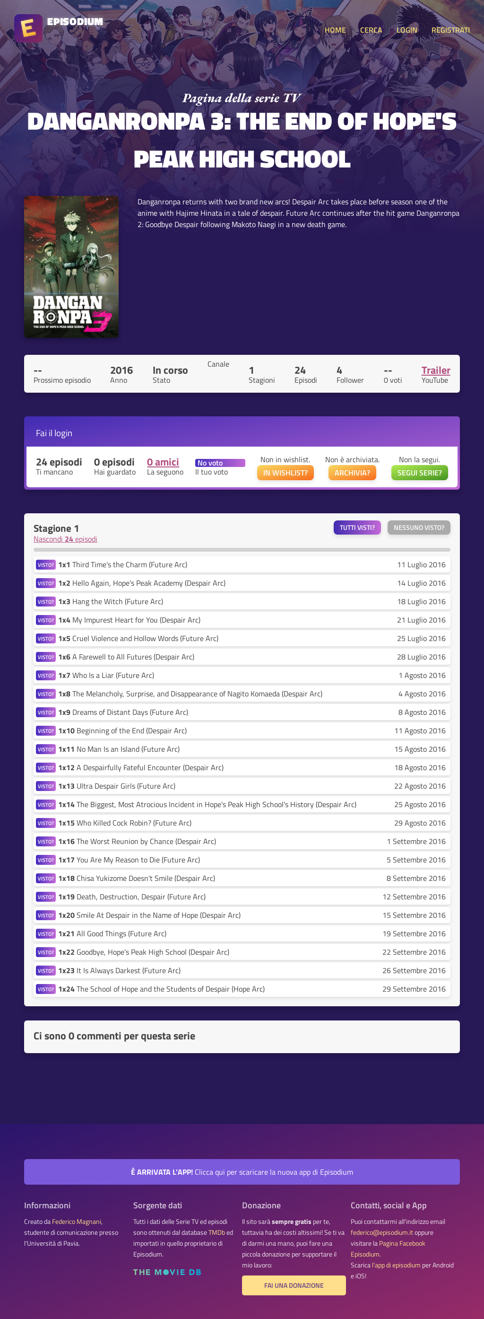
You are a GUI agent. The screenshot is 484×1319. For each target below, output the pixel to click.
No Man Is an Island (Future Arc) (119, 749)
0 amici (163, 462)
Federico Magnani (76, 1221)
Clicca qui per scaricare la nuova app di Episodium (242, 1172)
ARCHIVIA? (352, 472)
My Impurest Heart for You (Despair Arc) (129, 619)
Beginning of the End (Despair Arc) (122, 730)
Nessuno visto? (419, 527)
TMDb (216, 1232)
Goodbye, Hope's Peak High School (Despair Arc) (143, 952)
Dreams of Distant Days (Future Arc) (123, 712)
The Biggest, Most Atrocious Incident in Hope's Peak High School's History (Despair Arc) (207, 804)
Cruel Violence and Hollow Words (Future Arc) (138, 638)
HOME (335, 29)
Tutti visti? (357, 527)
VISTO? (46, 565)
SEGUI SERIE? (420, 472)
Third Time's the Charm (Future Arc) (122, 564)
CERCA (371, 29)
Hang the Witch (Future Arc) (110, 601)
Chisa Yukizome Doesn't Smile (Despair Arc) (136, 878)
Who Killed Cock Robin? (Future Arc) (124, 822)
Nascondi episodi (65, 539)
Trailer (436, 370)
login (63, 433)
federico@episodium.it (382, 1232)
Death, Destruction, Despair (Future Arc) (132, 896)
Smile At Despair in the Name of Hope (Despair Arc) (149, 915)
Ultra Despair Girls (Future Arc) (116, 785)
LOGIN (407, 29)
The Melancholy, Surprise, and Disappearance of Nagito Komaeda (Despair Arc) (190, 693)
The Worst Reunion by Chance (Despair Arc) (137, 841)
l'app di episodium (396, 1265)
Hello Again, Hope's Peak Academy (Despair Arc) (141, 583)
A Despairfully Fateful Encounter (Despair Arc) (141, 767)
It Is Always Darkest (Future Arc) (119, 970)
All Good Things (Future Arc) (112, 933)
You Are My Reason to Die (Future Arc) (129, 859)
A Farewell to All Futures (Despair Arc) (126, 656)
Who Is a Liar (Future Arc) (106, 675)
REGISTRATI (451, 29)
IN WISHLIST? (285, 472)
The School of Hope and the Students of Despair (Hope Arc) (161, 988)
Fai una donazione (294, 1285)
